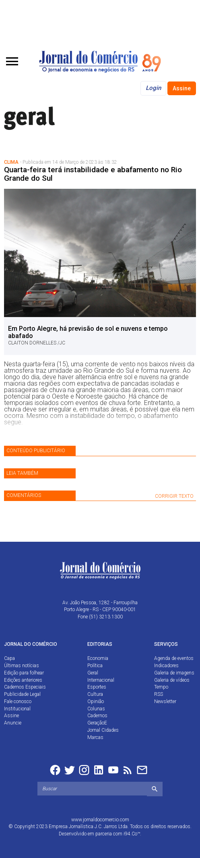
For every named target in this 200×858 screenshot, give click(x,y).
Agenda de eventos (174, 658)
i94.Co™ (132, 834)
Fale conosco (17, 701)
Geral (92, 673)
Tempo (161, 687)
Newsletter (165, 701)
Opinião (95, 701)
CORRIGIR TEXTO (174, 496)
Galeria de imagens (174, 673)
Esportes (96, 687)
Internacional (100, 680)
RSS (158, 694)
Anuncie (12, 723)
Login (153, 88)
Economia (97, 658)
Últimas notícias (21, 665)
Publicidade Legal (22, 694)
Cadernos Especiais (25, 687)
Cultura (95, 694)
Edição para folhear (24, 673)
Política (95, 665)
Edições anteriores (23, 680)
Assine (182, 88)
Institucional (17, 709)
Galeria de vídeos (172, 680)
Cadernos (97, 715)
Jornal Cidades (103, 730)
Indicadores (166, 665)
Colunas (96, 709)
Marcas (95, 737)
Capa (9, 658)
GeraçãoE (97, 723)
